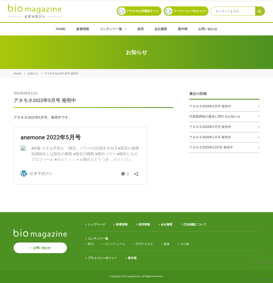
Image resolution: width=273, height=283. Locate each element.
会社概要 (160, 29)
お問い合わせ (207, 29)
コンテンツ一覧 (113, 29)
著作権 (182, 29)
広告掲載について (195, 224)
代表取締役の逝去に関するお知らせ (214, 116)
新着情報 (82, 29)
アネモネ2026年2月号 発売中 (210, 127)
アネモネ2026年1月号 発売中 (210, 137)
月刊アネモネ (144, 243)
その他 (184, 243)
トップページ (96, 224)
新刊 (91, 243)
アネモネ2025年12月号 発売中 (211, 147)
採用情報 (144, 224)
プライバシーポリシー (102, 258)
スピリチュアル (114, 243)
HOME (61, 29)
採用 (140, 29)
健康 (167, 243)
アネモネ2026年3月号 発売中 (210, 106)
